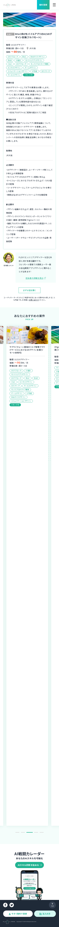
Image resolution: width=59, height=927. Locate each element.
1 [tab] (17, 832)
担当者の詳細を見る (34, 278)
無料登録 (43, 4)
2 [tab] (24, 832)
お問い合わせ (34, 300)
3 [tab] (31, 832)
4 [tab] (36, 832)
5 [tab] (42, 832)
